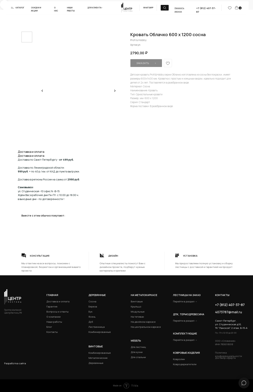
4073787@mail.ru (228, 312)
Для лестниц (138, 347)
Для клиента (94, 7)
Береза (93, 306)
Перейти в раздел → (185, 301)
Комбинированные (100, 332)
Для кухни (137, 352)
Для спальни (138, 357)
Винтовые (137, 301)
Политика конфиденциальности (228, 354)
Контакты (52, 332)
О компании (53, 316)
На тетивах (137, 316)
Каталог (20, 7)
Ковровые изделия (186, 352)
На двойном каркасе (143, 321)
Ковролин (179, 359)
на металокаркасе (144, 295)
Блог (49, 326)
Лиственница (97, 326)
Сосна (92, 301)
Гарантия (51, 306)
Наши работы (54, 321)
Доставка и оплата (57, 301)
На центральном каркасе (146, 326)
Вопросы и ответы (57, 311)
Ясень (92, 316)
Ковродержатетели (184, 364)
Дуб (91, 321)
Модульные (138, 311)
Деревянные (97, 295)
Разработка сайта (15, 363)
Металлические (98, 358)
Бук (90, 311)
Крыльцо (136, 306)
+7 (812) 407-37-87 (230, 304)
